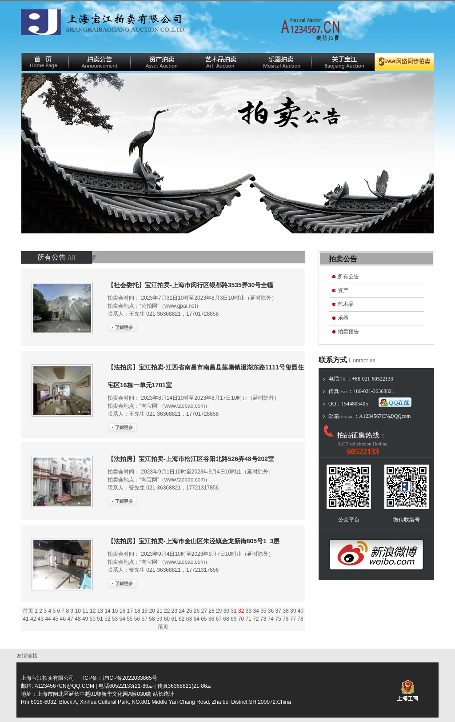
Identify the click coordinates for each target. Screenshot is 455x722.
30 (226, 611)
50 (93, 619)
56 (137, 619)
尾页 (163, 627)
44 (48, 619)
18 (137, 611)
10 (78, 611)
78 (300, 619)
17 (130, 611)
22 (167, 611)
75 (278, 619)
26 (197, 611)
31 (233, 611)
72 (256, 619)
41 (25, 619)
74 (271, 619)
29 (219, 611)
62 (181, 619)
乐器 (343, 318)
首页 (28, 611)
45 (55, 619)
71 (248, 619)
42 (33, 619)
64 (196, 619)
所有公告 (348, 276)
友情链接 (28, 656)
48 (77, 619)
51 (100, 619)
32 (241, 611)
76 (285, 619)
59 (159, 619)
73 (263, 619)
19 (145, 611)
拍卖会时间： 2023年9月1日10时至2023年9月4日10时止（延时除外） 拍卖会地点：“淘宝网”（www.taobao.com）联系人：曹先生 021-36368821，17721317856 (191, 473)
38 (285, 611)
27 (204, 611)
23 (174, 611)
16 (122, 611)
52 (107, 619)
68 (226, 619)
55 (129, 619)
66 (211, 619)
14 (107, 611)
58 (152, 619)
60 (167, 619)
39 (293, 611)
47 (70, 619)
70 (241, 619)
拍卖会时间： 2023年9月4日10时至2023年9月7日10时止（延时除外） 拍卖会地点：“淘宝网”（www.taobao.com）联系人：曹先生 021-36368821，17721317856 (193, 555)
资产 (343, 290)
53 (115, 619)
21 (159, 611)
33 (248, 611)
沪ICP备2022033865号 (130, 678)
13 (100, 611)
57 (145, 619)
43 (41, 619)
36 (271, 611)
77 (293, 619)
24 (181, 611)
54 (122, 619)
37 (278, 611)
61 (174, 619)
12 (93, 611)
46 (63, 619)
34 (256, 611)
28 (211, 611)
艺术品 (346, 304)
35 (263, 611)
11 (85, 611)
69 (233, 619)
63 (189, 619)
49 (85, 619)
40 (300, 611)
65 (204, 619)
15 (115, 611)
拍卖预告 (348, 332)
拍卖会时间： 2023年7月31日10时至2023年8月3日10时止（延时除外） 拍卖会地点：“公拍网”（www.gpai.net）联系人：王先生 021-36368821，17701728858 (192, 299)
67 (219, 619)
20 (152, 611)
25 (189, 611)
